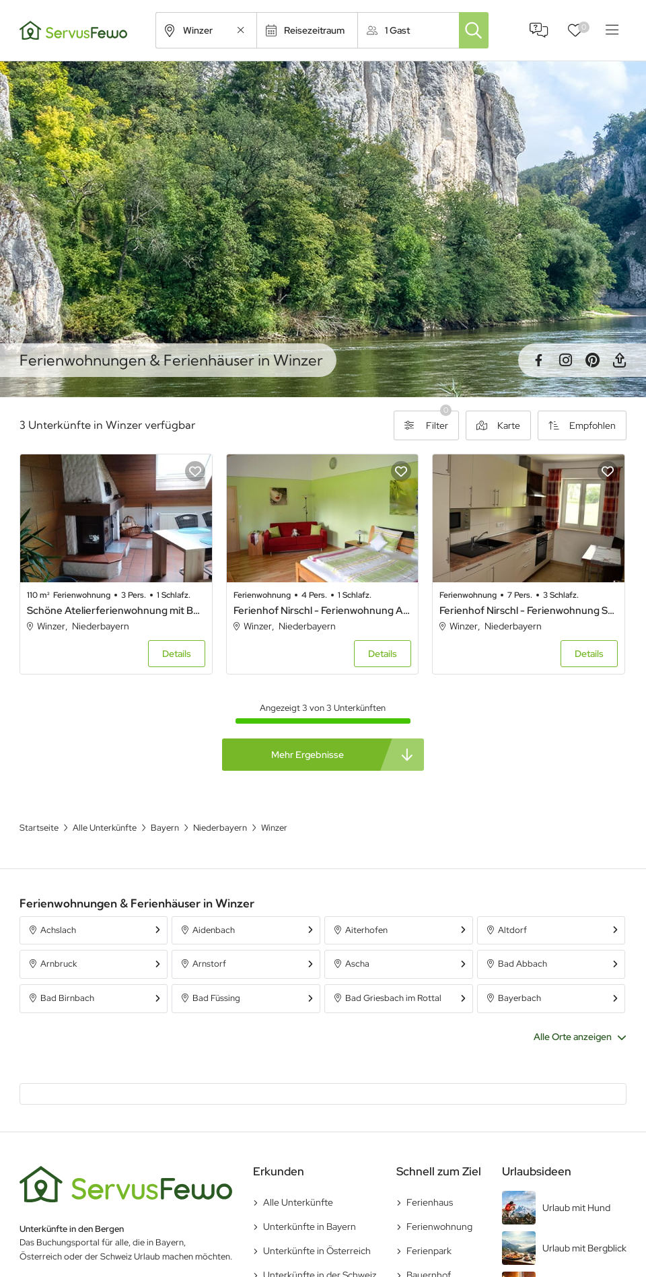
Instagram (565, 360)
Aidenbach (213, 930)
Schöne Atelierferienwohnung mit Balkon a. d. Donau (116, 611)
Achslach (58, 930)
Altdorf (512, 930)
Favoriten (583, 27)
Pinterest (592, 360)
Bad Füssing (216, 998)
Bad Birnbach (67, 998)
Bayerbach (519, 998)
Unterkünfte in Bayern (309, 1226)
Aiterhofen (366, 930)
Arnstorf (209, 963)
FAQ (539, 30)
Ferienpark (429, 1251)
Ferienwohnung (439, 1226)
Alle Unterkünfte (298, 1202)
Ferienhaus (429, 1202)
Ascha (357, 963)
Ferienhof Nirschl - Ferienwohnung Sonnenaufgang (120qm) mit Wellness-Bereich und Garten (528, 611)
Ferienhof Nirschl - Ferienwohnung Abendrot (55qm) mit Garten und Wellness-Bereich (323, 611)
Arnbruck (58, 963)
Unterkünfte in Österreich (317, 1251)
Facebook (538, 360)
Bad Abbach (522, 963)
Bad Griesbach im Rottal (393, 998)
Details (176, 654)
